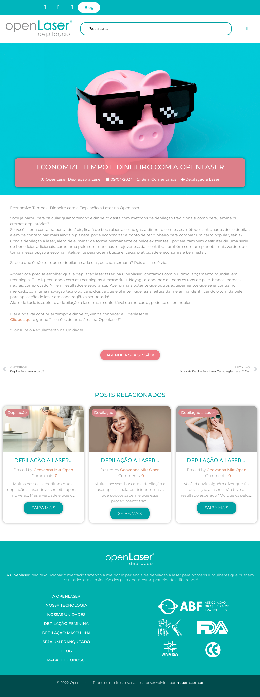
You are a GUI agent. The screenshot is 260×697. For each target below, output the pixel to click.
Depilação (17, 412)
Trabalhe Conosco (66, 660)
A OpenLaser (66, 596)
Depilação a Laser (202, 179)
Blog (66, 651)
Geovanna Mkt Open (53, 469)
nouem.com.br (190, 683)
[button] (247, 29)
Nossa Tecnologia (66, 605)
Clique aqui (21, 319)
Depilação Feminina (66, 623)
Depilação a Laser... (130, 460)
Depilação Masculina (66, 632)
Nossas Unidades (66, 614)
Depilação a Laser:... (217, 460)
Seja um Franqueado (66, 641)
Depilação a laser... (43, 460)
